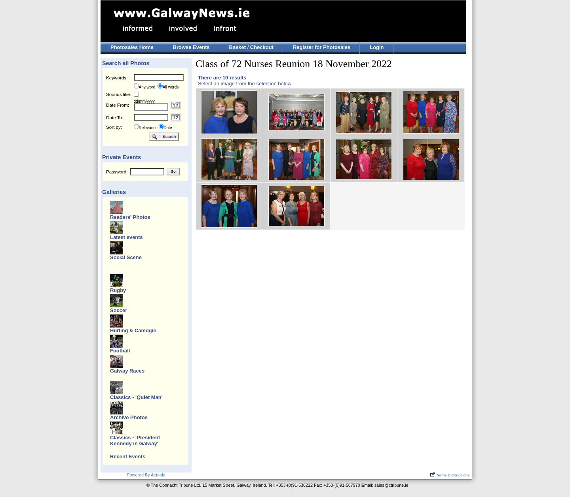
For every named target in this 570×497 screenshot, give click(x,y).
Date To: (114, 117)
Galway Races (127, 371)
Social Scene (126, 257)
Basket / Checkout (251, 47)
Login (377, 47)
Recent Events (127, 456)
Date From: (117, 104)
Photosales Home (132, 47)
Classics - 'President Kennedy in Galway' (135, 440)
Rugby (118, 290)
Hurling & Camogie (133, 330)
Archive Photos (129, 417)
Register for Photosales (321, 47)
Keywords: (116, 77)
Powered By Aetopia (146, 475)
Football (120, 351)
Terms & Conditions (449, 475)
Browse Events (191, 47)
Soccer (118, 310)
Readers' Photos (130, 217)
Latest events (126, 237)
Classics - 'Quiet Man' (136, 397)
